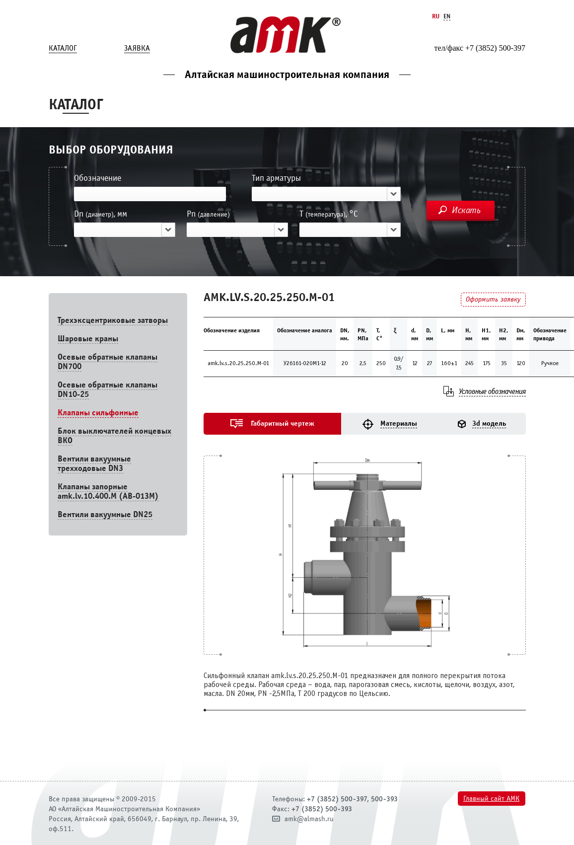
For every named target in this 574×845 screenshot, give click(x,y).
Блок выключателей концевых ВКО (114, 435)
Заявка (137, 48)
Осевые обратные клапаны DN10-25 (107, 389)
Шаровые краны (88, 338)
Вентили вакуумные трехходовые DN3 (94, 463)
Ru (435, 16)
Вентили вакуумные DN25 (105, 514)
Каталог (63, 48)
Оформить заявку (493, 299)
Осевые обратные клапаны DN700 (107, 361)
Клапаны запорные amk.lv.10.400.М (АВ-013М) (108, 491)
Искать (466, 210)
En (446, 16)
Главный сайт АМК (491, 798)
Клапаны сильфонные (98, 412)
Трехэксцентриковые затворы (113, 320)
